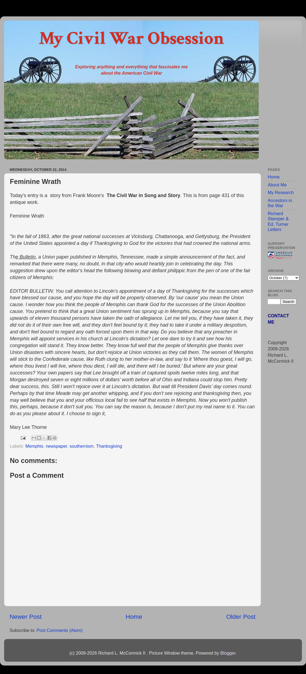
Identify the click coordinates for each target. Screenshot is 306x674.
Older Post (240, 616)
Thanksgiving (109, 446)
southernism (82, 446)
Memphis (34, 446)
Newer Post (26, 616)
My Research (281, 192)
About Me (277, 184)
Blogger (227, 652)
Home (134, 616)
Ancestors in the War (280, 203)
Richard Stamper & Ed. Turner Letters (278, 221)
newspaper (56, 446)
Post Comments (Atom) (60, 630)
